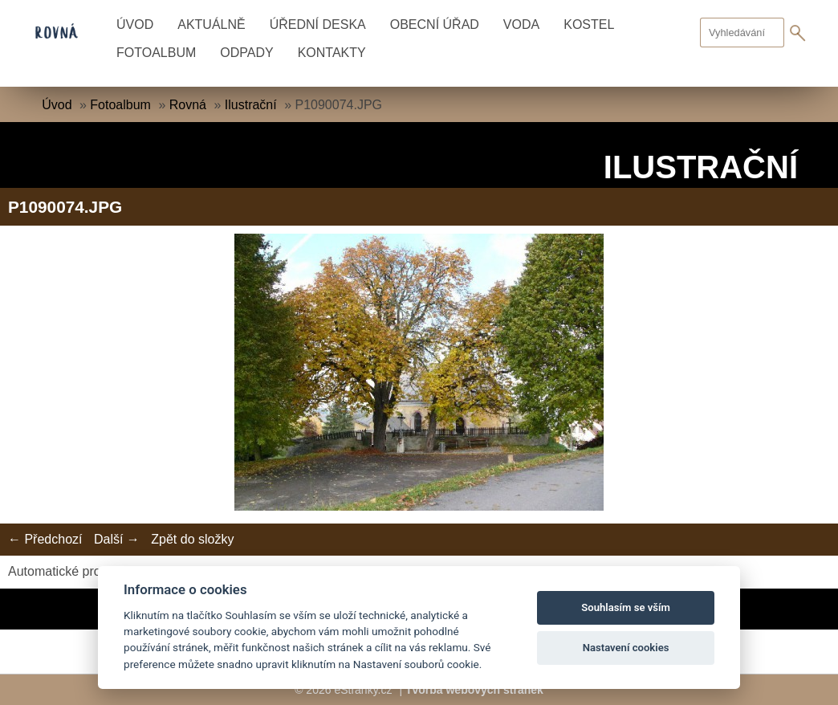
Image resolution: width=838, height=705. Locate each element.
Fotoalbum (156, 52)
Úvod (134, 24)
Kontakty (332, 52)
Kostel (588, 24)
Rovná (187, 105)
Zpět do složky (192, 539)
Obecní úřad (434, 24)
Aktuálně (211, 24)
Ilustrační (251, 105)
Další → (117, 539)
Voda (521, 24)
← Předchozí (45, 539)
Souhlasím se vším (625, 607)
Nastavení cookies (626, 648)
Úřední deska (318, 24)
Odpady (246, 52)
